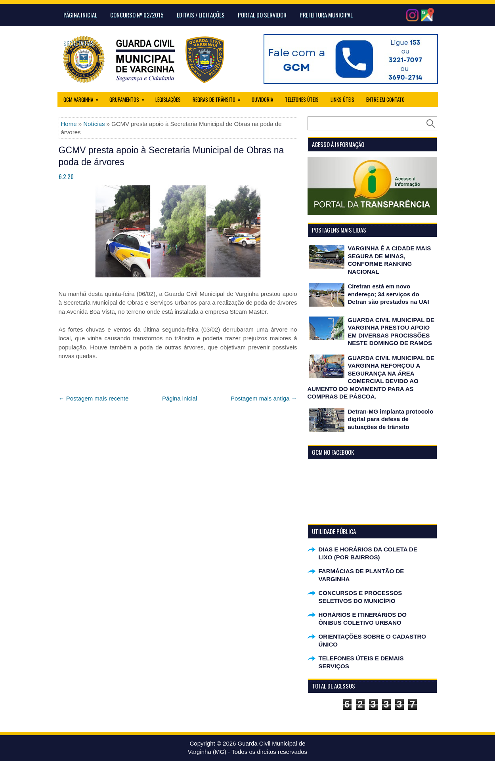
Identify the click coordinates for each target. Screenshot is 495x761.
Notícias (94, 123)
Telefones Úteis (302, 99)
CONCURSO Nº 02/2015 (137, 14)
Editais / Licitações (201, 14)
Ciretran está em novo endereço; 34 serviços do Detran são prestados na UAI (388, 294)
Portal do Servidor (262, 14)
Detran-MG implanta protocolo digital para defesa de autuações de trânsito (391, 419)
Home (69, 123)
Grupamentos (129, 97)
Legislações (168, 99)
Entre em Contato (385, 99)
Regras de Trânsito (219, 97)
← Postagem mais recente (94, 398)
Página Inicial (80, 14)
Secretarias (78, 42)
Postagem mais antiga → (264, 398)
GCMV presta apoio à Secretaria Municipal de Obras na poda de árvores (171, 156)
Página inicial (179, 398)
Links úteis (342, 99)
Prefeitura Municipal (326, 14)
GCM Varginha (83, 97)
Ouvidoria (262, 99)
